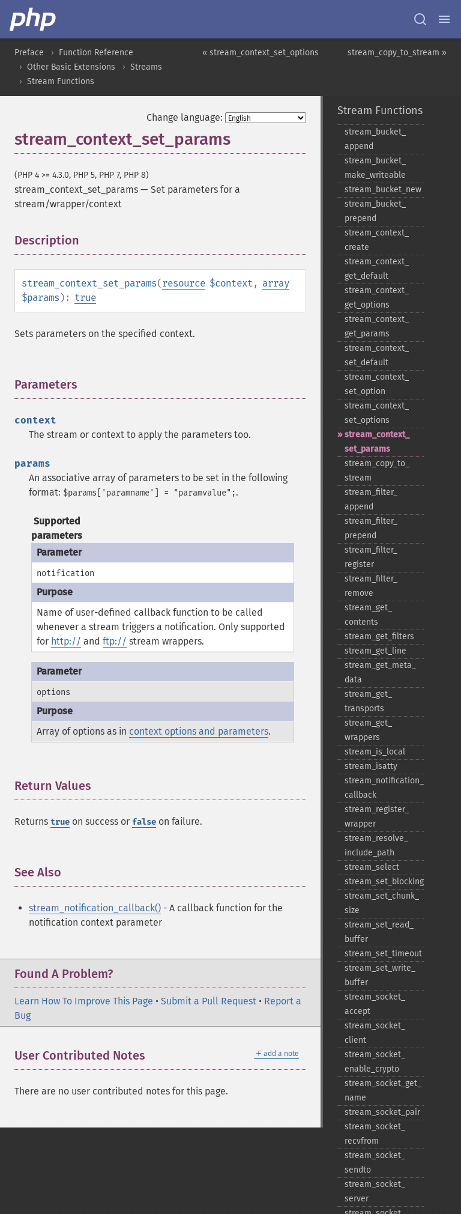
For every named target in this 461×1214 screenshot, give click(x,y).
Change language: (184, 117)
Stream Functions (60, 81)
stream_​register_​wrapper (377, 816)
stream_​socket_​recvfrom (375, 1133)
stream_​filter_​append (371, 499)
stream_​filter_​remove (371, 586)
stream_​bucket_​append (375, 139)
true (85, 297)
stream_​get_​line (375, 651)
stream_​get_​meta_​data (380, 672)
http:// (66, 641)
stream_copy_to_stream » (397, 52)
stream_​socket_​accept (375, 1004)
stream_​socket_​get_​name (383, 1090)
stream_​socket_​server (375, 1191)
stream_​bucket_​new (383, 189)
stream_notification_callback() (95, 908)
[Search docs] (420, 19)
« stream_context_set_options (260, 52)
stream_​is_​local (375, 752)
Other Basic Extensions (71, 67)
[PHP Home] (34, 19)
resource (183, 283)
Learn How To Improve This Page (83, 1001)
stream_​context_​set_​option (377, 384)
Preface (29, 52)
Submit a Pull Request (208, 1001)
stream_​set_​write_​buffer (380, 975)
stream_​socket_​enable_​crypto (375, 1061)
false (144, 822)
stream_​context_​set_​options (377, 413)
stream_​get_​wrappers (368, 730)
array (275, 283)
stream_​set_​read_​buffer (379, 932)
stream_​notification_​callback (384, 787)
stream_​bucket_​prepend (375, 211)
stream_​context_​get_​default (377, 268)
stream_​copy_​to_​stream (377, 470)
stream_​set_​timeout (383, 953)
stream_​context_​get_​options (377, 297)
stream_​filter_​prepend (371, 528)
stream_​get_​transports (368, 701)
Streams (146, 67)
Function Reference (96, 52)
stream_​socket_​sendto (375, 1162)
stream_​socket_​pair (382, 1112)
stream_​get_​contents (368, 614)
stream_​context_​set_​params (377, 441)
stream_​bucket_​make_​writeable (375, 168)
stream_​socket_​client (375, 1033)
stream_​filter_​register (371, 557)
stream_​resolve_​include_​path (376, 845)
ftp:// (115, 641)
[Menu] (444, 19)
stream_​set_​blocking (384, 881)
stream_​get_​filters (379, 636)
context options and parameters (198, 731)
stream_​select (372, 867)
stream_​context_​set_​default (377, 355)
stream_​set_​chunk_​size (382, 903)
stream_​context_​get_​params (377, 326)
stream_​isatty (371, 766)
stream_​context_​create (377, 240)
